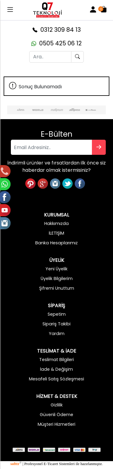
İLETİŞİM (56, 233)
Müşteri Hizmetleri (56, 424)
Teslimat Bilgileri (56, 360)
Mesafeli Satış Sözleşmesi (56, 379)
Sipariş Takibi (56, 324)
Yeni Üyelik (56, 269)
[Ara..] (50, 57)
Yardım (56, 334)
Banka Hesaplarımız (56, 243)
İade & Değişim (56, 369)
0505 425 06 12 (56, 43)
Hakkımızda (56, 223)
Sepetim (57, 314)
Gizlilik (57, 405)
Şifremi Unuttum (56, 288)
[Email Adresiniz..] (51, 147)
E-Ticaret (51, 464)
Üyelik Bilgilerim (57, 278)
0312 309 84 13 (57, 30)
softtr (15, 464)
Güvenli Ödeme (56, 415)
